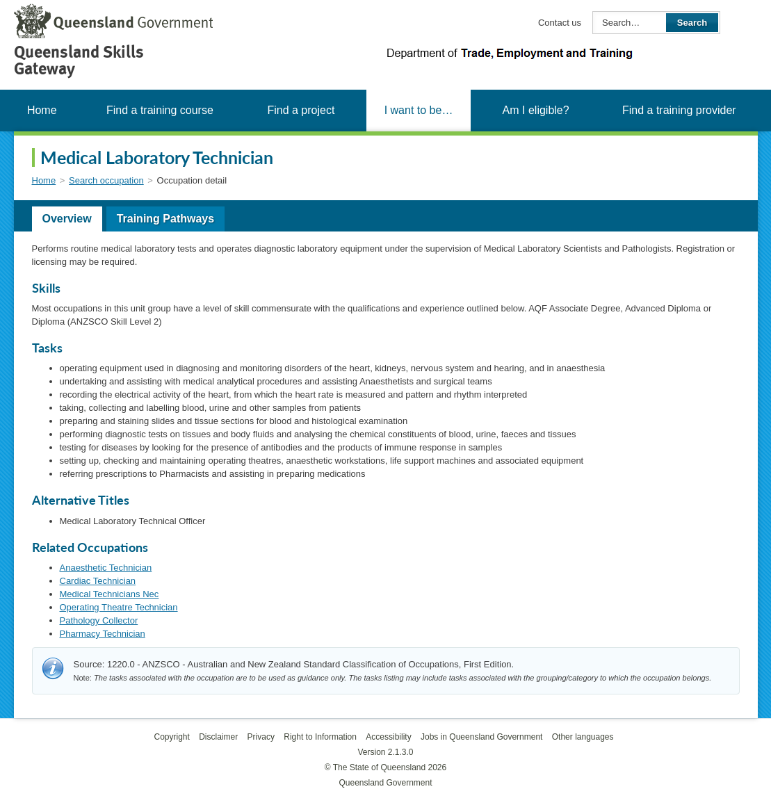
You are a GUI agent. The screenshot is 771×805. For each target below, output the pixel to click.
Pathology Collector (99, 620)
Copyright (171, 737)
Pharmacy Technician (102, 633)
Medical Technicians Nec (109, 594)
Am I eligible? (536, 110)
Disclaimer (218, 737)
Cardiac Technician (98, 581)
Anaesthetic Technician (106, 567)
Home (42, 110)
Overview (67, 219)
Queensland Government (385, 783)
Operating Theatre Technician (119, 607)
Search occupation (106, 180)
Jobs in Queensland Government (481, 737)
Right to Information (320, 737)
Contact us (559, 22)
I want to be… (418, 110)
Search (692, 22)
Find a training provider (679, 110)
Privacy (261, 737)
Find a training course (159, 110)
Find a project (300, 110)
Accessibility (388, 737)
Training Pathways (165, 219)
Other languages (583, 737)
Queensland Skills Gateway (79, 60)
